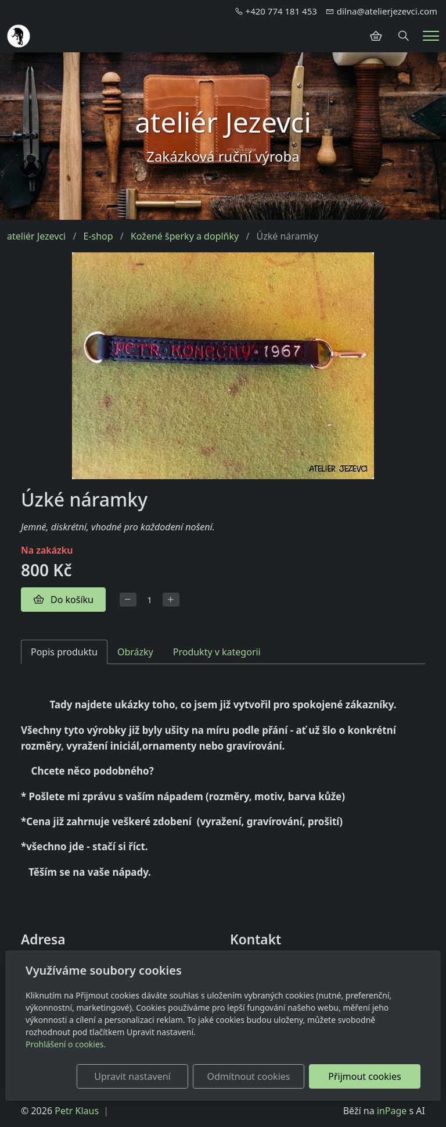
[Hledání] (403, 36)
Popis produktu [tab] (64, 651)
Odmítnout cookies (248, 1076)
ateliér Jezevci (36, 236)
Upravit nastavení (132, 1076)
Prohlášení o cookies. (66, 1044)
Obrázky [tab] (135, 651)
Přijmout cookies (364, 1076)
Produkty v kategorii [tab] (217, 651)
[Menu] (431, 36)
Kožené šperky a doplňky (185, 236)
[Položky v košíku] (375, 36)
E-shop (98, 236)
